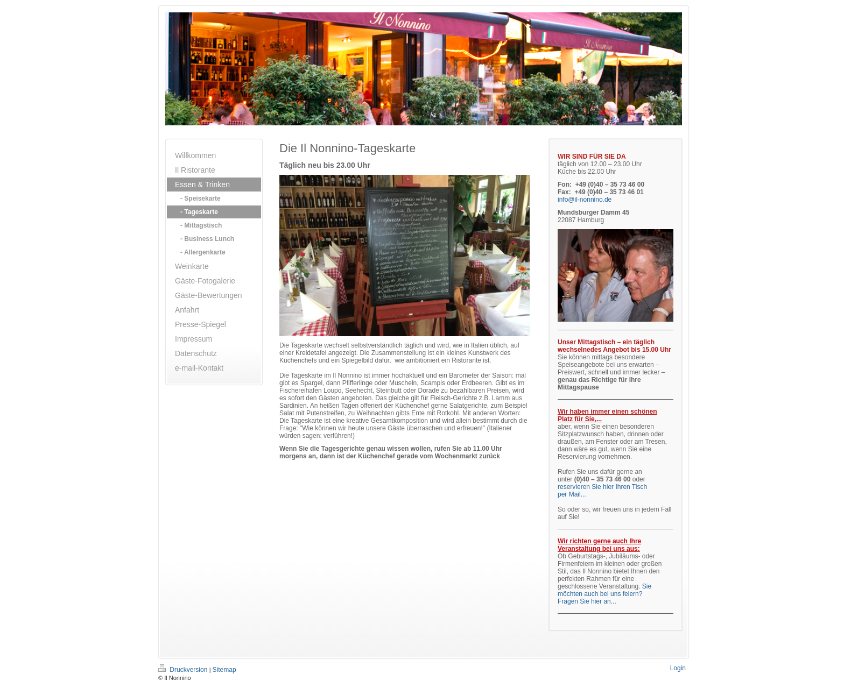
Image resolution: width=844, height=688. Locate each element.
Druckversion (183, 669)
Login (678, 668)
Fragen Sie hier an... (587, 601)
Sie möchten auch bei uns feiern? (604, 590)
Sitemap (224, 669)
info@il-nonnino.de (584, 199)
